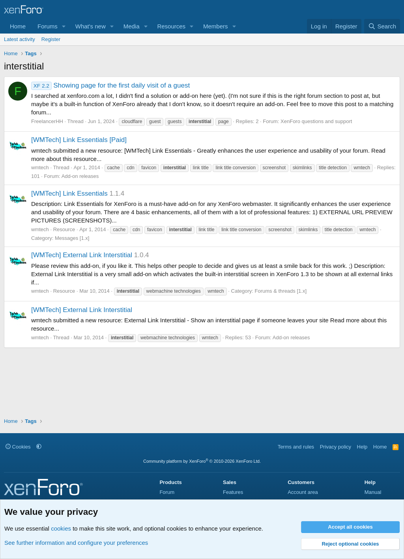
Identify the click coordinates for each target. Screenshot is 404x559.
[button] (63, 26)
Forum (166, 492)
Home (18, 26)
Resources (171, 26)
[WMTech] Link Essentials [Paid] (79, 140)
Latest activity (19, 39)
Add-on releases (80, 176)
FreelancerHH (47, 121)
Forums (47, 26)
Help (362, 447)
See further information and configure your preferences (76, 542)
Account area (303, 492)
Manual (373, 492)
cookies (61, 528)
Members (215, 26)
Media (131, 26)
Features (233, 492)
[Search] (382, 26)
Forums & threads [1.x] (281, 291)
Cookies (18, 447)
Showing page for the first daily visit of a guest (110, 85)
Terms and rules (296, 447)
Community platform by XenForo (202, 461)
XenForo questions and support (316, 121)
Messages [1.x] (72, 238)
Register (50, 39)
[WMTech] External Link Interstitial (81, 255)
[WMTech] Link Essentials (69, 193)
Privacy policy (335, 447)
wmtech (40, 167)
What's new (90, 26)
